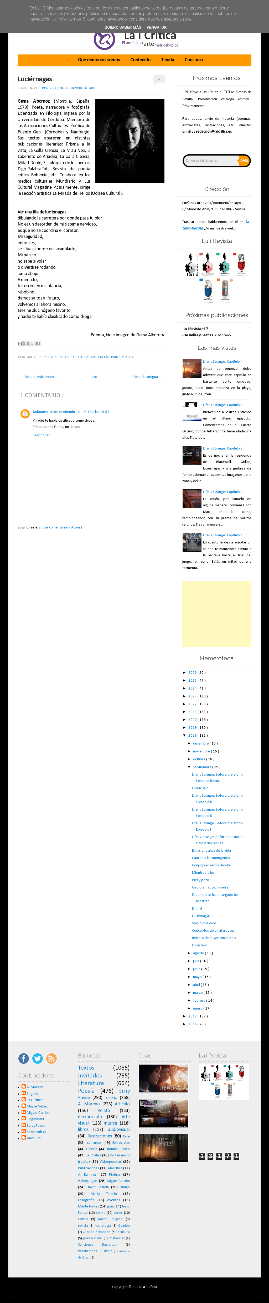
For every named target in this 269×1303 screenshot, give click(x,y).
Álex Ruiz (34, 1138)
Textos (86, 1068)
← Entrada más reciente (38, 377)
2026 (193, 673)
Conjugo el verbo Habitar (211, 865)
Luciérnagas (35, 79)
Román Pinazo (118, 1149)
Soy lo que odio (204, 923)
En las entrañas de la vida (211, 851)
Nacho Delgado (110, 1219)
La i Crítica (34, 1100)
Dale (244, 161)
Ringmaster (35, 1119)
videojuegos (87, 1181)
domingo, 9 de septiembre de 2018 (68, 88)
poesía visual (92, 1238)
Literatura (87, 357)
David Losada (98, 1187)
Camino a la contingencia (211, 858)
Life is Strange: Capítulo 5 (223, 405)
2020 (193, 720)
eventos (113, 1200)
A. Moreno (35, 1087)
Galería (91, 1149)
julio (196, 961)
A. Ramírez (87, 1175)
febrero (199, 1001)
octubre (199, 759)
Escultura (123, 1232)
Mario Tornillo (104, 1194)
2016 (193, 1024)
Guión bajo (200, 788)
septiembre (202, 767)
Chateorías (117, 1238)
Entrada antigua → (148, 377)
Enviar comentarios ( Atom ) (60, 528)
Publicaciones (123, 357)
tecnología (103, 1225)
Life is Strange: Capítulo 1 (223, 535)
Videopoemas (111, 1162)
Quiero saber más (123, 27)
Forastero (199, 945)
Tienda (167, 60)
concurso (94, 1143)
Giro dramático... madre (210, 888)
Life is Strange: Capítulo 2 (223, 492)
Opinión (124, 1225)
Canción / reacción (97, 1232)
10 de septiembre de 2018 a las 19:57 (79, 412)
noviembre (202, 751)
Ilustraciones (99, 1136)
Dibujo (125, 1187)
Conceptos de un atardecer (213, 931)
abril (197, 985)
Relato (103, 1110)
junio (197, 969)
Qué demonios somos (99, 60)
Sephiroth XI (36, 1132)
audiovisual (119, 1129)
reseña (111, 1097)
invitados (56, 357)
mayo (198, 977)
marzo (198, 993)
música (110, 1123)
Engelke (33, 1094)
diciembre (201, 744)
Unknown (40, 412)
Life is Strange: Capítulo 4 (223, 362)
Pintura (114, 1175)
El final (197, 909)
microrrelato (90, 1117)
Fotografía (86, 1200)
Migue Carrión (118, 1181)
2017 (193, 1017)
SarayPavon (36, 1126)
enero (198, 1009)
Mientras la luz (203, 873)
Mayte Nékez (37, 1107)
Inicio (96, 377)
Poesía (104, 357)
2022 (193, 704)
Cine (126, 1137)
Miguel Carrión (38, 1113)
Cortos (83, 1219)
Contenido (140, 60)
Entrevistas (121, 1143)
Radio (108, 1251)
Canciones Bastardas (97, 1244)
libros (71, 357)
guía (110, 1207)
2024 (193, 689)
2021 (193, 712)
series (118, 1213)
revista (83, 1225)
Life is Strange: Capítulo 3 (223, 449)
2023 (193, 696)
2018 (193, 736)
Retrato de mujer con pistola (214, 938)
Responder (41, 435)
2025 (193, 681)
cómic (100, 1213)
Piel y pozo (200, 880)
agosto (199, 953)
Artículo (122, 1104)
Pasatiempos (87, 1251)
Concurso (194, 60)
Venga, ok (157, 27)
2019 (193, 728)
